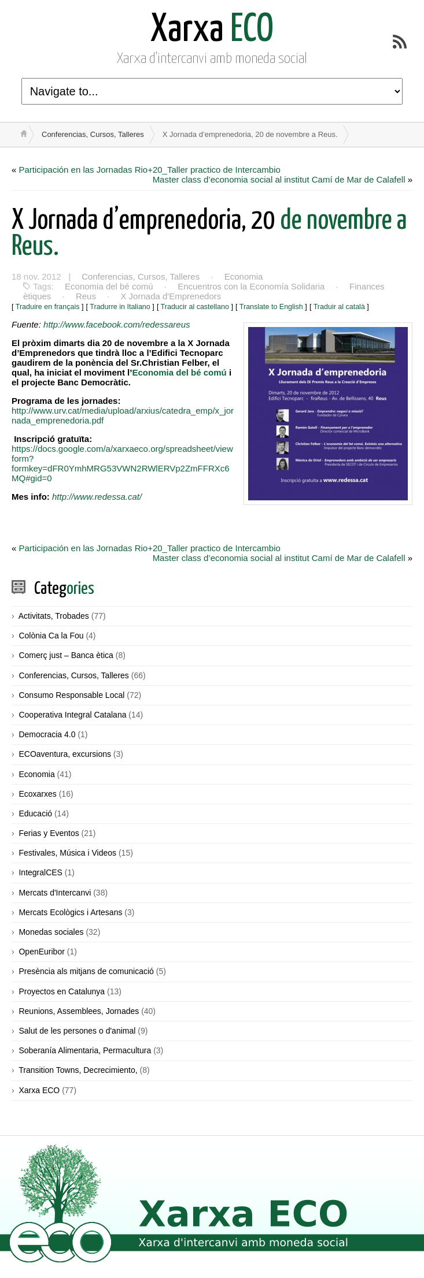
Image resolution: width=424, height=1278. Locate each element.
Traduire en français (48, 307)
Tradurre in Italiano (120, 307)
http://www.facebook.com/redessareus (115, 324)
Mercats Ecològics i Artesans (70, 912)
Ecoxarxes (37, 793)
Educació (35, 813)
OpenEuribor (41, 951)
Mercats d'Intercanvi (55, 892)
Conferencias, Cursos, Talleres (93, 134)
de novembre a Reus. (209, 234)
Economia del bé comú (109, 286)
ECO (212, 30)
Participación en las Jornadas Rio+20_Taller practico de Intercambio (150, 169)
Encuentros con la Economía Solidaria (251, 286)
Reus (86, 296)
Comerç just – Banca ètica (66, 655)
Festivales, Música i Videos (67, 852)
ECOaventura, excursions (65, 754)
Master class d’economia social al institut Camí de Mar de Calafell (279, 179)
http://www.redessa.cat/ (97, 496)
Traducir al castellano (195, 307)
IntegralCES (40, 872)
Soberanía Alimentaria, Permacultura (85, 1050)
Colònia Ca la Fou (51, 635)
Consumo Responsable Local (71, 695)
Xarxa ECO (39, 1090)
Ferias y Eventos (49, 833)
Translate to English (271, 307)
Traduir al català (339, 307)
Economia (243, 276)
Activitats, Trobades (54, 616)
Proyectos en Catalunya (62, 991)
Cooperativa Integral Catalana (72, 714)
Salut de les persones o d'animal (77, 1030)
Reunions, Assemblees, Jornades (79, 1011)
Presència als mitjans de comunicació (86, 971)
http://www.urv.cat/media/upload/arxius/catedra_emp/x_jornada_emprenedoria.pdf (123, 415)
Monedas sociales (51, 932)
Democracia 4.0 (47, 734)
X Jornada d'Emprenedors (170, 296)
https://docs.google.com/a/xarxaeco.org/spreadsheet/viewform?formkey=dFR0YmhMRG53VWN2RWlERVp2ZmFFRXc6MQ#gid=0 (122, 463)
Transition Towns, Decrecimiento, (78, 1070)
